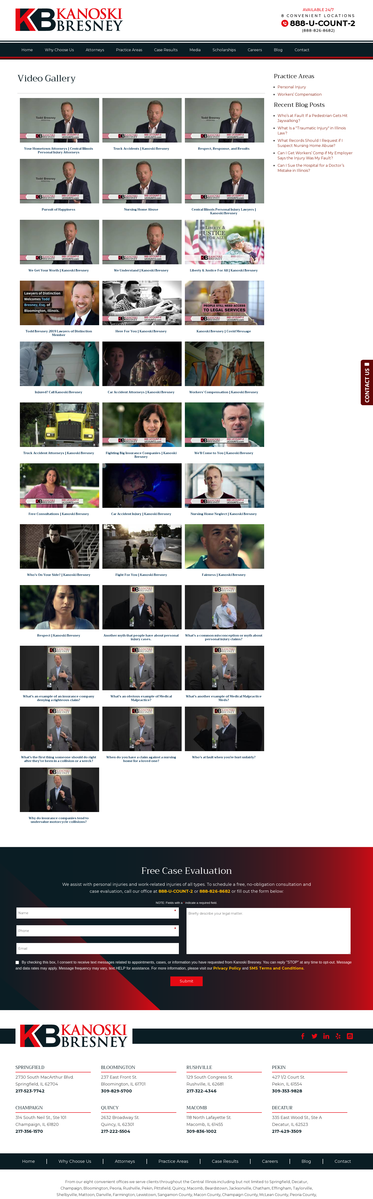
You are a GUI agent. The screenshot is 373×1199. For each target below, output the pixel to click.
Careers (255, 50)
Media (195, 50)
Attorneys (95, 50)
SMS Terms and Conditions (276, 968)
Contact (302, 50)
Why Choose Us (59, 50)
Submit (186, 981)
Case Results (165, 50)
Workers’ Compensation (300, 94)
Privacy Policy (227, 968)
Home (27, 50)
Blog (278, 50)
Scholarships (224, 50)
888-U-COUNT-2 (322, 23)
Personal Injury (292, 87)
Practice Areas (129, 50)
